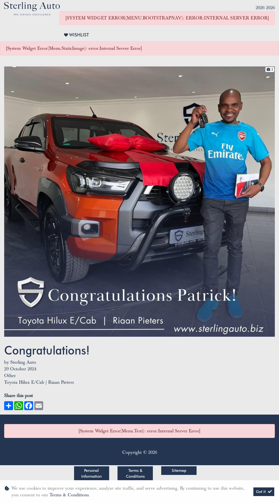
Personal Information (91, 473)
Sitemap (179, 470)
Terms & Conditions (135, 473)
